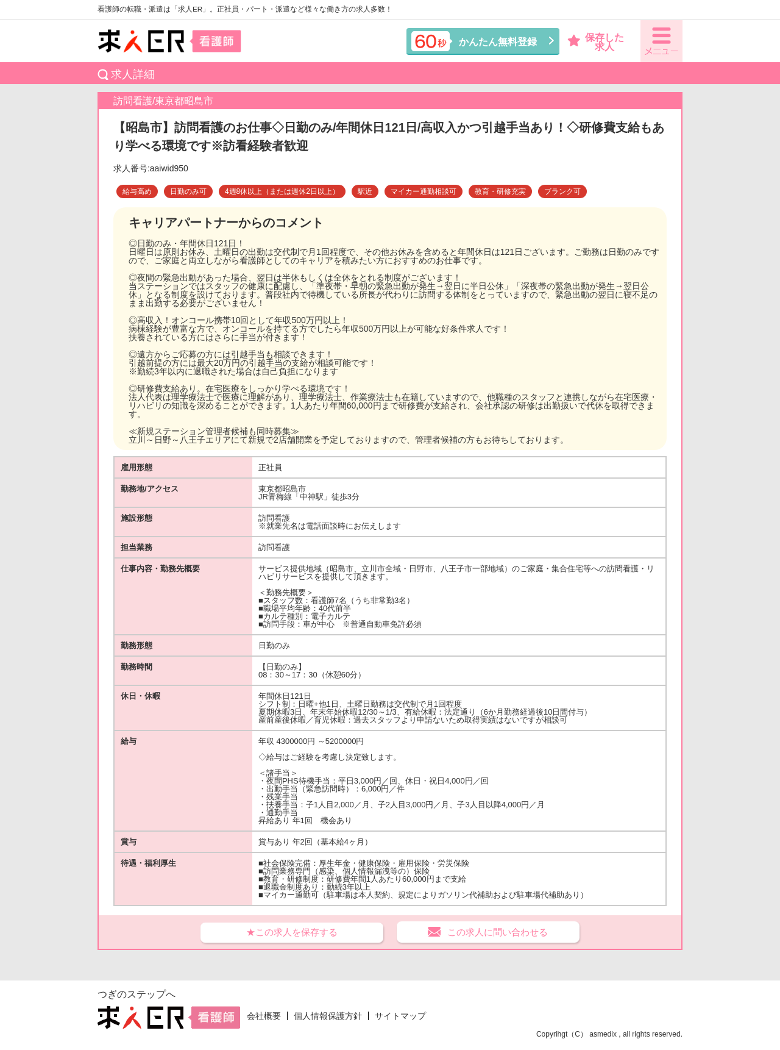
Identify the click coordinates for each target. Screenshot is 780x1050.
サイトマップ (400, 1016)
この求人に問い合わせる (497, 932)
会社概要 (264, 1016)
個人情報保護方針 (328, 1016)
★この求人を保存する (292, 932)
